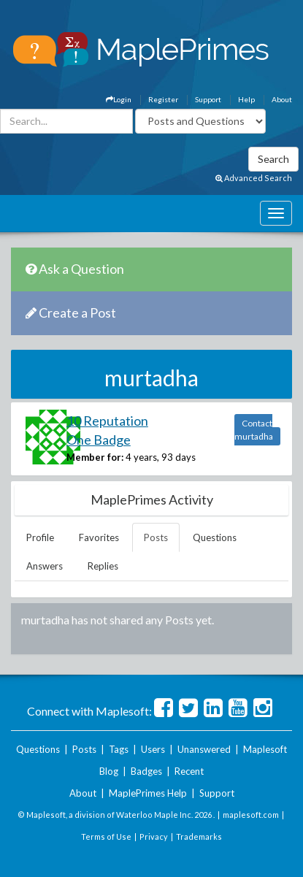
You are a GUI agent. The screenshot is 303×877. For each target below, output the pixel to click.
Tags (119, 749)
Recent (189, 771)
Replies (103, 566)
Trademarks (199, 836)
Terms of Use (106, 836)
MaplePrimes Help (148, 793)
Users (153, 749)
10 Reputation (107, 421)
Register (163, 99)
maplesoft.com (251, 814)
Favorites (99, 537)
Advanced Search (253, 178)
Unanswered (204, 749)
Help (246, 99)
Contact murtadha (253, 430)
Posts (156, 537)
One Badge (98, 440)
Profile (40, 537)
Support (208, 99)
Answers (44, 566)
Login (118, 99)
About (282, 99)
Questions (215, 537)
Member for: (94, 457)
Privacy (153, 836)
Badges (146, 771)
